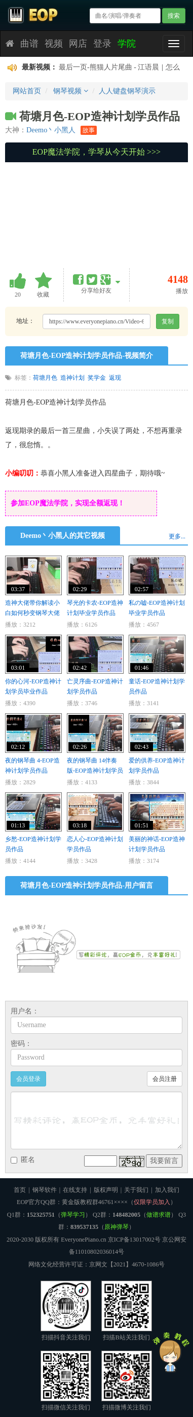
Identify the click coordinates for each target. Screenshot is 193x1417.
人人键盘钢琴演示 (127, 91)
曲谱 (29, 44)
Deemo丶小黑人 (50, 130)
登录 (102, 44)
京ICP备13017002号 (134, 1239)
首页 (20, 1189)
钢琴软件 (44, 1189)
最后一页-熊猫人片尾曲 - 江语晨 (109, 67)
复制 (168, 321)
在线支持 (75, 1189)
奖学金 (97, 377)
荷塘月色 (45, 377)
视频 (54, 44)
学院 (127, 44)
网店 (78, 44)
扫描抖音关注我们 (66, 1311)
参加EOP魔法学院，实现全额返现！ (68, 503)
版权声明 (106, 1189)
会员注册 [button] (164, 1078)
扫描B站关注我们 (126, 1311)
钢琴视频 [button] (70, 91)
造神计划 (72, 377)
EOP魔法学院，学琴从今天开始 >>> (96, 152)
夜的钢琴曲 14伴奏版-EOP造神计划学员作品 (95, 770)
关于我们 (136, 1189)
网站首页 (27, 91)
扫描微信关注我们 (66, 1381)
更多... (177, 536)
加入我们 (167, 1189)
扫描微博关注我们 (126, 1381)
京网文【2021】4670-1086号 (127, 1264)
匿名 (23, 1160)
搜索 (174, 15)
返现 (115, 377)
